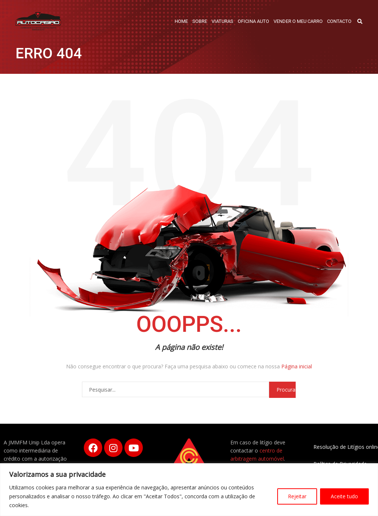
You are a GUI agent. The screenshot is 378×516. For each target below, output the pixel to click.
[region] (189, 489)
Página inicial (296, 366)
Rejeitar (297, 496)
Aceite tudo (344, 496)
